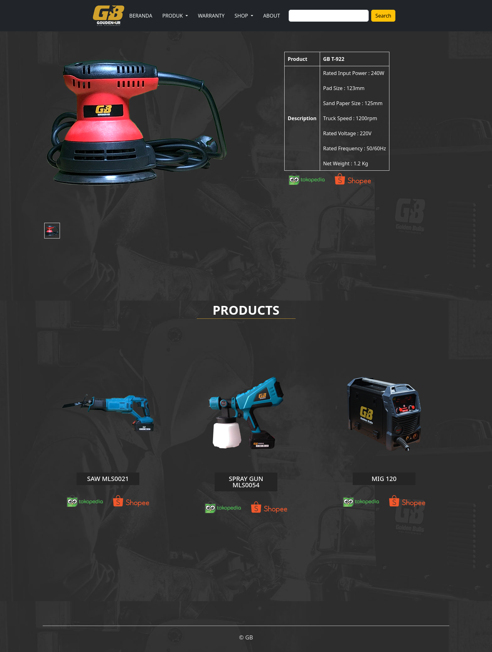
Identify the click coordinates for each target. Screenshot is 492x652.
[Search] (329, 16)
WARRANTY (211, 15)
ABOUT (271, 15)
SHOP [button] (242, 15)
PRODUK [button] (173, 15)
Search (383, 15)
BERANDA (140, 15)
